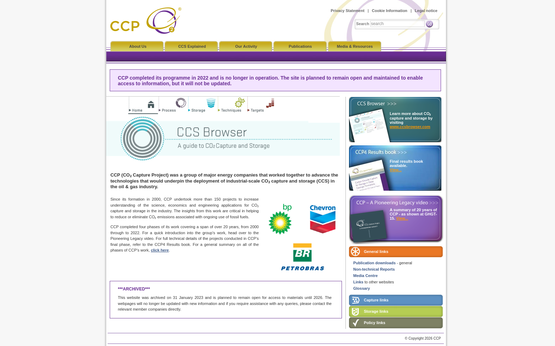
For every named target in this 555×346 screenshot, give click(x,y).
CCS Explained (192, 46)
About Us (138, 46)
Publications (300, 46)
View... (396, 170)
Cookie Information (389, 10)
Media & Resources (355, 46)
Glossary (361, 288)
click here (160, 250)
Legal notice (426, 10)
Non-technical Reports (374, 269)
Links (358, 282)
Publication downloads (374, 263)
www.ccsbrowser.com (410, 127)
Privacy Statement (347, 10)
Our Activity (246, 46)
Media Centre (365, 275)
